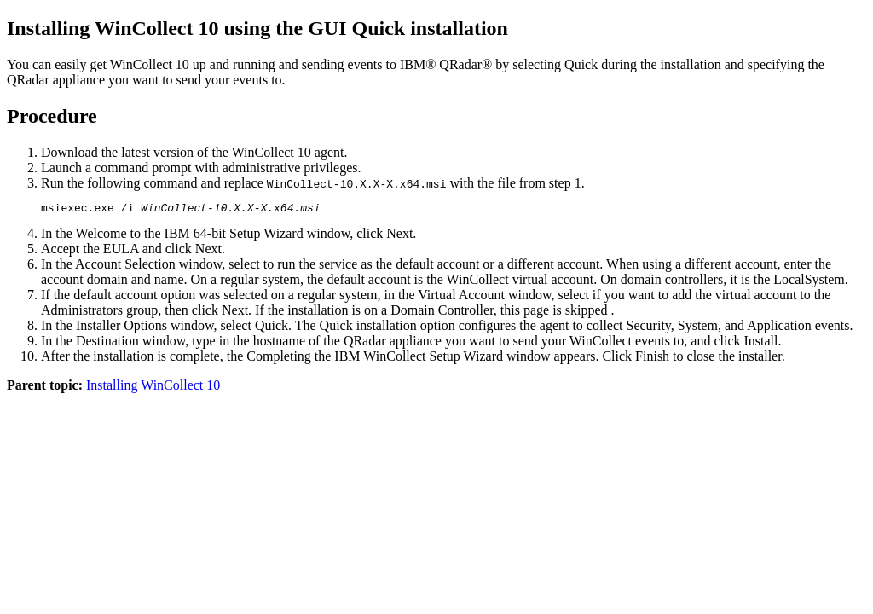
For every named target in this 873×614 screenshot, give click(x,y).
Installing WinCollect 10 (153, 387)
